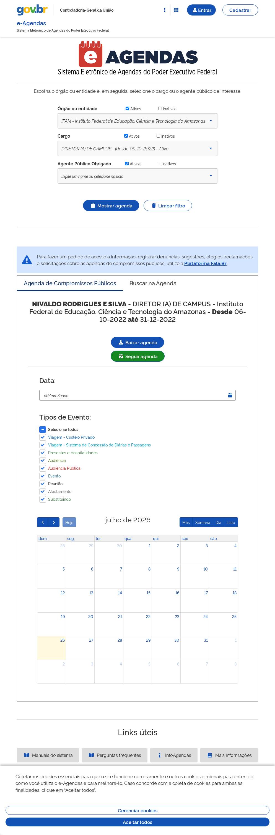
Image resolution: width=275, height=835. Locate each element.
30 (119, 545)
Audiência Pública (64, 468)
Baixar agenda (137, 342)
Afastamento (59, 491)
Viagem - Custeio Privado (71, 437)
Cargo (64, 136)
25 (234, 616)
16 (177, 592)
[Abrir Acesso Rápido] (164, 10)
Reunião (55, 483)
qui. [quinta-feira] (156, 538)
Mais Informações (229, 755)
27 (91, 640)
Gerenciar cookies (137, 810)
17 (206, 592)
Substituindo (59, 499)
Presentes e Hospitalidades (73, 452)
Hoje (69, 522)
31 (206, 640)
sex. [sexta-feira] (185, 538)
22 (148, 616)
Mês (186, 522)
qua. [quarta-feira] (128, 538)
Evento (54, 475)
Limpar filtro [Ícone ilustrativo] (168, 205)
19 (63, 616)
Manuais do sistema (48, 755)
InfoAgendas (173, 755)
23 (177, 616)
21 (120, 616)
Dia (218, 522)
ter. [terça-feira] (98, 538)
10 (205, 568)
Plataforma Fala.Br (205, 263)
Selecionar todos (63, 429)
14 (120, 592)
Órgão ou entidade (77, 108)
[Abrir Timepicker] (230, 395)
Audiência (57, 460)
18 (235, 592)
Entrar (201, 10)
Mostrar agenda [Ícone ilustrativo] (111, 205)
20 (90, 616)
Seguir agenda (138, 356)
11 (235, 568)
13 (91, 592)
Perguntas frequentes (114, 755)
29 (91, 545)
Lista (231, 522)
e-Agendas (31, 23)
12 (63, 592)
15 (149, 592)
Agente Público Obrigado (84, 163)
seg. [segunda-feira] (71, 538)
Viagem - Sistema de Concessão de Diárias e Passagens (99, 444)
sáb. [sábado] (214, 538)
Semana (202, 522)
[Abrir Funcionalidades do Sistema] (176, 10)
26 (62, 640)
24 (205, 616)
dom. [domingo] (43, 538)
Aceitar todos (137, 822)
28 (62, 545)
